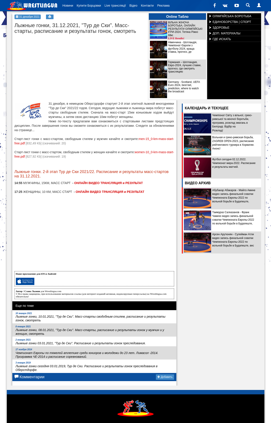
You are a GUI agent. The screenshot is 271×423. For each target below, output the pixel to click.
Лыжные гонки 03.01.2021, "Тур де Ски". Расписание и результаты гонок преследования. (81, 342)
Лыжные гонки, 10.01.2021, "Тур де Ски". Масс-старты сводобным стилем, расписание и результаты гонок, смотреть (91, 317)
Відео (133, 5)
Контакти (147, 5)
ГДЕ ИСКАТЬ (222, 39)
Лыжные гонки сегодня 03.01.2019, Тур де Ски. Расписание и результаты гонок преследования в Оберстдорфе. (87, 367)
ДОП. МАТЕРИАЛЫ (227, 33)
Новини (68, 5)
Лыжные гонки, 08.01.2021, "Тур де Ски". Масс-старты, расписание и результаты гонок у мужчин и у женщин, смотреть (90, 330)
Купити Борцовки (89, 5)
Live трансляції (115, 5)
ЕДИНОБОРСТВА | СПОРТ (232, 22)
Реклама (163, 5)
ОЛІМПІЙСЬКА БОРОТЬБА (232, 16)
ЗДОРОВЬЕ (221, 27)
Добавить (164, 376)
